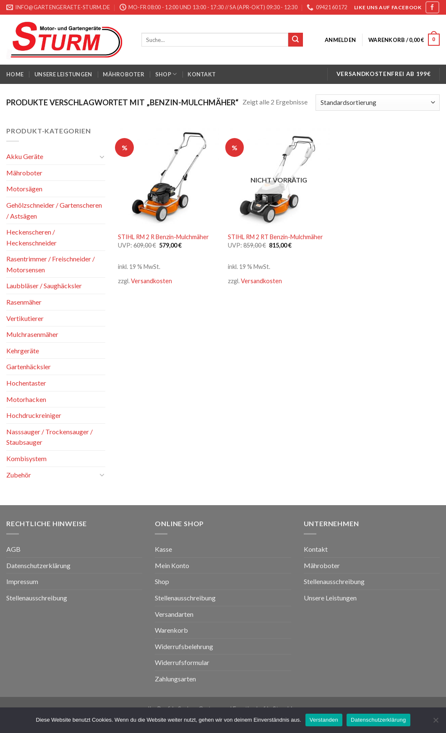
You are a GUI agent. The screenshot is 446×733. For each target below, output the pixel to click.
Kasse (163, 549)
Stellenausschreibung (36, 598)
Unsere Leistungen (63, 74)
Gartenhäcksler (28, 366)
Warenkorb (171, 630)
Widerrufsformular (182, 662)
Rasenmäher (24, 302)
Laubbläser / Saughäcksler (44, 286)
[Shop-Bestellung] (378, 102)
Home (14, 74)
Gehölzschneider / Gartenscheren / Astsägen (54, 210)
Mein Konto (172, 565)
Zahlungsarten (175, 679)
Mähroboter (123, 74)
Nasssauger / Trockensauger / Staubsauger (49, 437)
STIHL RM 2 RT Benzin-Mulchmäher (275, 236)
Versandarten (174, 614)
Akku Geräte (24, 156)
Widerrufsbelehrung (184, 646)
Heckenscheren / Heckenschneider (31, 237)
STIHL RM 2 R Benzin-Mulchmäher (163, 236)
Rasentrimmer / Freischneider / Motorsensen (50, 264)
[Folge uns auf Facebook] (432, 7)
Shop (166, 74)
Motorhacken (26, 399)
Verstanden (324, 720)
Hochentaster (26, 383)
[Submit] (295, 40)
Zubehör (18, 475)
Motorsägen (24, 189)
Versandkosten (151, 280)
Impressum (22, 581)
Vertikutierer (25, 318)
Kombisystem (26, 458)
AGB (13, 549)
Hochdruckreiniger (33, 415)
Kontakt (202, 74)
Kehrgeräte (22, 351)
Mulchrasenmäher (32, 334)
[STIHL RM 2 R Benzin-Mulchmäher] (169, 176)
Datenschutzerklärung (38, 565)
